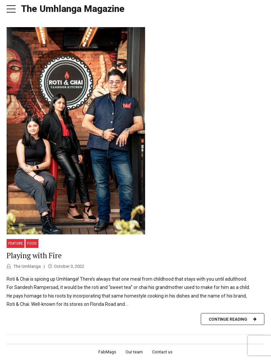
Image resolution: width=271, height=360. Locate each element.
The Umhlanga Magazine (73, 8)
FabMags (107, 351)
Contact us (162, 351)
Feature (15, 243)
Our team (134, 351)
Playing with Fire (34, 255)
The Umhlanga (27, 266)
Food (32, 243)
